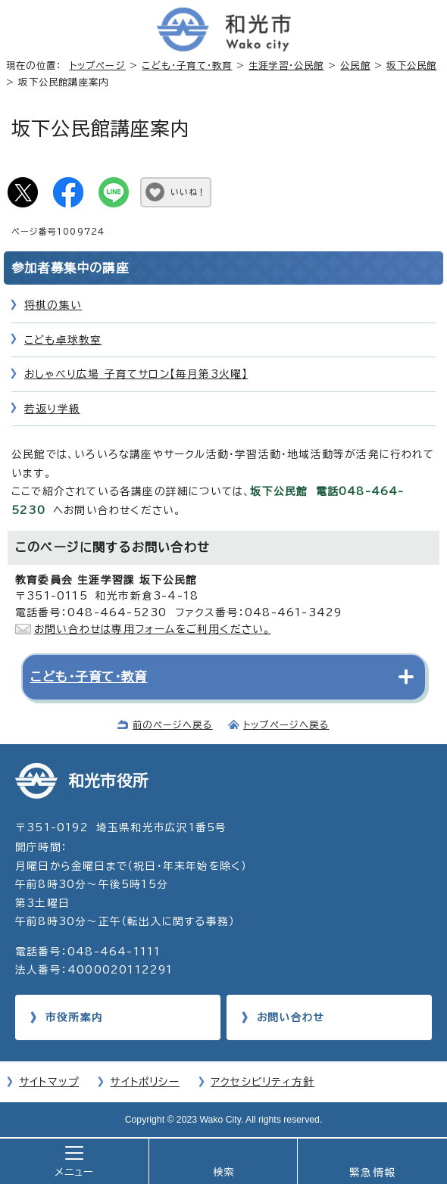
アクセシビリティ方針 (262, 1082)
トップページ (98, 65)
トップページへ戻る (286, 724)
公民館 (355, 65)
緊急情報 (372, 1172)
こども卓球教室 (63, 340)
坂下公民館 (411, 65)
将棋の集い (53, 305)
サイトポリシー (144, 1082)
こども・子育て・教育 (187, 65)
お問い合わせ (290, 1017)
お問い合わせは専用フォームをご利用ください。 (152, 629)
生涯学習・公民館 (286, 65)
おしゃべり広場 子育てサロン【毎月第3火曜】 (136, 374)
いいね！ (188, 192)
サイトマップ (49, 1082)
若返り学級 (52, 408)
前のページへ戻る (173, 724)
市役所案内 (74, 1017)
